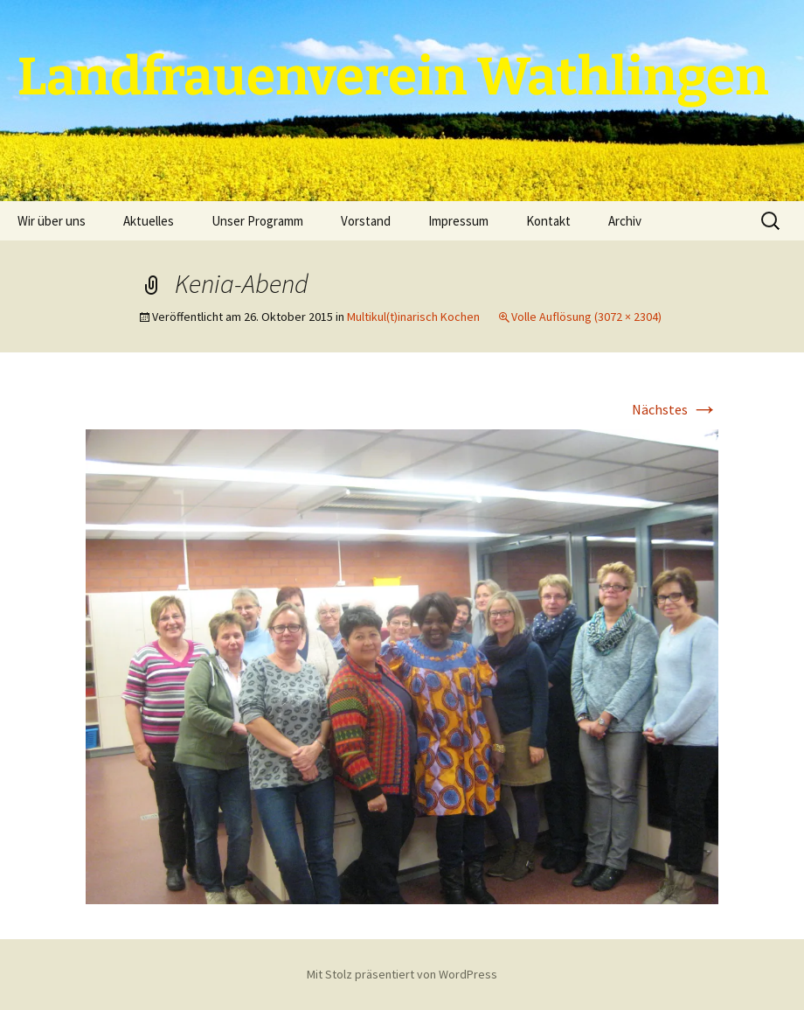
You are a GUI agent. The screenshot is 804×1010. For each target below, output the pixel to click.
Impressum (458, 220)
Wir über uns (51, 220)
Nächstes (675, 409)
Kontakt (548, 220)
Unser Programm (257, 220)
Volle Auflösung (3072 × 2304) (586, 316)
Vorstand (366, 220)
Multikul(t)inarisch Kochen (413, 316)
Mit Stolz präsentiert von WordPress (402, 974)
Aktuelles (148, 220)
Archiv (624, 220)
